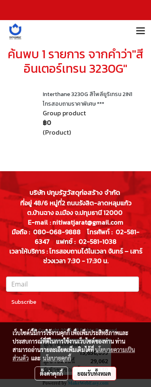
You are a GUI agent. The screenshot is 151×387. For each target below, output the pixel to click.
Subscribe (23, 302)
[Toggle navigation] (140, 31)
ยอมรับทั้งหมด (94, 373)
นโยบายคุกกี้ (57, 358)
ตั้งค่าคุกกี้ (51, 373)
